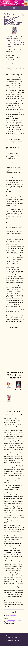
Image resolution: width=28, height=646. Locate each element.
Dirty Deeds (9, 403)
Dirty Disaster (18, 389)
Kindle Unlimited (11, 622)
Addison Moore (12, 615)
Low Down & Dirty (9, 389)
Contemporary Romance (14, 620)
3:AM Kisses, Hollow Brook (15, 617)
